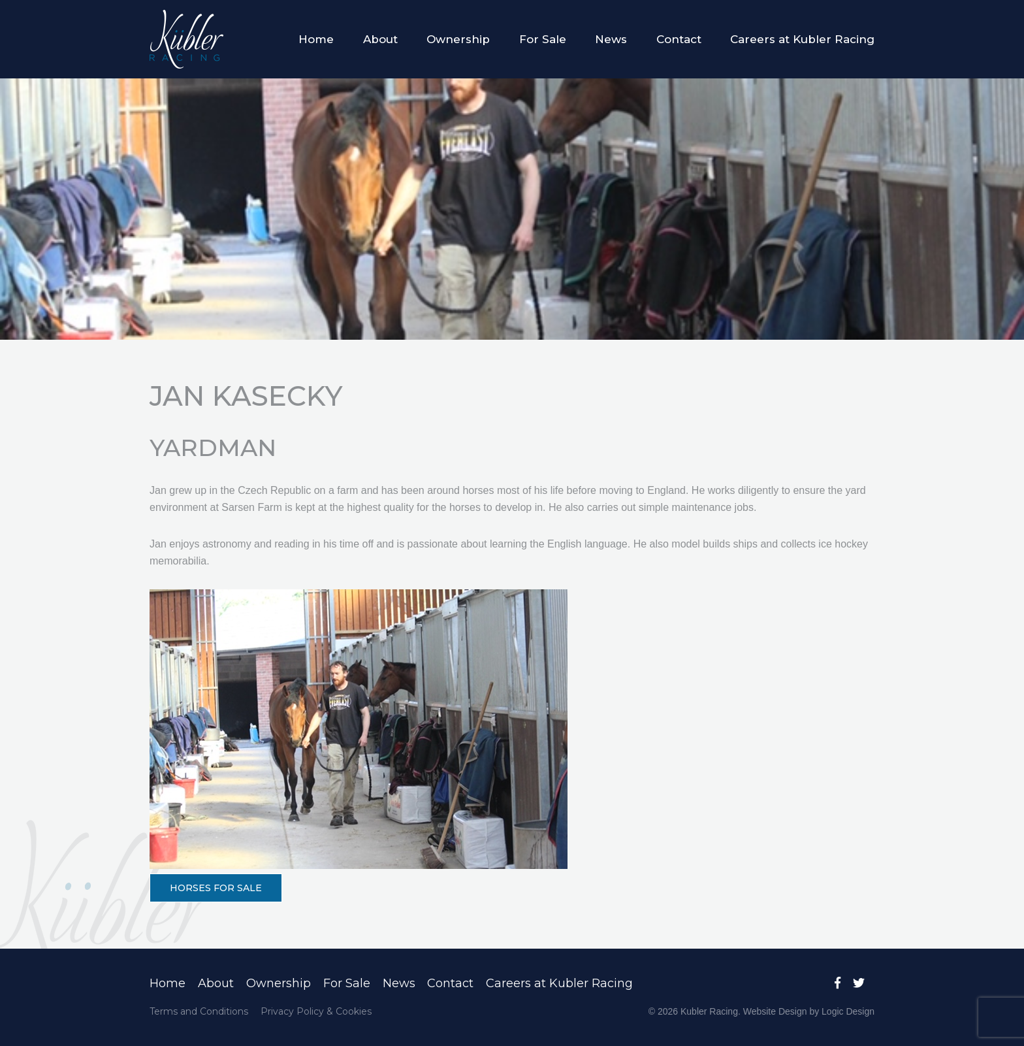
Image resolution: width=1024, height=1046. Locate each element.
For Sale (542, 39)
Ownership (458, 39)
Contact (678, 39)
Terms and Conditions (199, 1011)
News (611, 39)
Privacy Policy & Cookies (316, 1011)
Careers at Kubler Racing (802, 39)
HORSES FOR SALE (216, 888)
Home (316, 39)
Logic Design (848, 1011)
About (380, 39)
